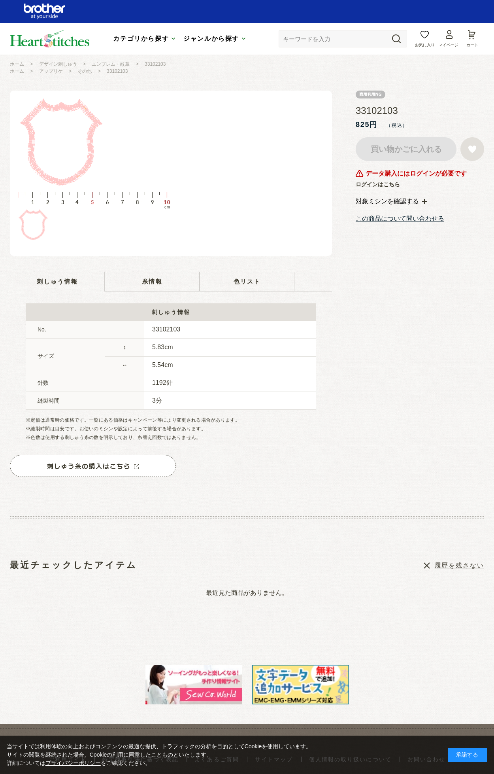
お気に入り (425, 45)
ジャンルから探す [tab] (211, 38)
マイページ (448, 45)
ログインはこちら (378, 184)
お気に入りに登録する (472, 149)
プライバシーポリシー (73, 763)
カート (472, 45)
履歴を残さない (459, 565)
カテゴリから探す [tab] (141, 38)
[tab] (391, 201)
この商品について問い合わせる (400, 218)
